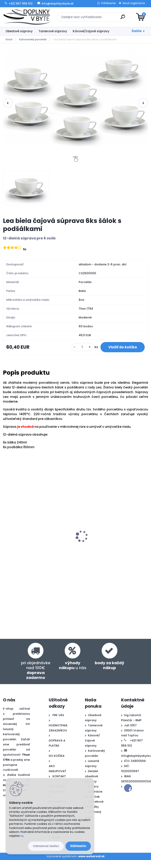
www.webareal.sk (91, 856)
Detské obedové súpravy (91, 776)
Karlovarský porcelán (33, 39)
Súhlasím (78, 846)
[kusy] (82, 347)
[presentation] (8, 103)
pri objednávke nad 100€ (35, 670)
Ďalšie (137, 31)
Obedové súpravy (19, 31)
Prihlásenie (108, 3)
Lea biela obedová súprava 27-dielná (34, 540)
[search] (123, 18)
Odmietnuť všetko (46, 846)
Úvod (9, 39)
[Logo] (27, 17)
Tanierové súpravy (53, 31)
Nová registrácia (134, 3)
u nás (72, 665)
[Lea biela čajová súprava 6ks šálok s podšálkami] (75, 97)
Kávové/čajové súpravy (91, 31)
